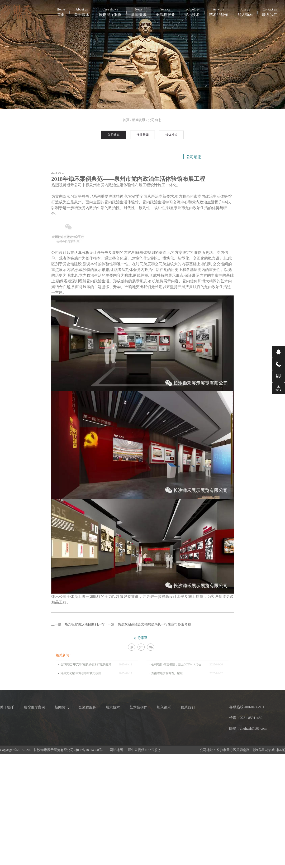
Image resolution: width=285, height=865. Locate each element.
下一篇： (147, 624)
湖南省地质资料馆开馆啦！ (168, 673)
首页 (60, 12)
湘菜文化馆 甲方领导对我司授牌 (81, 673)
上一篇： (77, 624)
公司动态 (154, 120)
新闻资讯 (138, 120)
